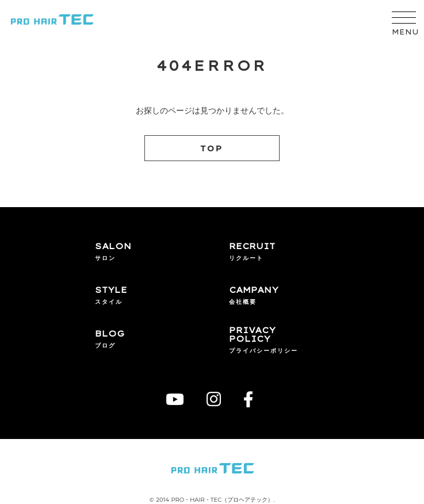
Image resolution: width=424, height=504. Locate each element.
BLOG (109, 334)
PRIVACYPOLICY (252, 335)
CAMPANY (253, 290)
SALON (113, 246)
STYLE (111, 290)
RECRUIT (252, 246)
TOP (212, 148)
